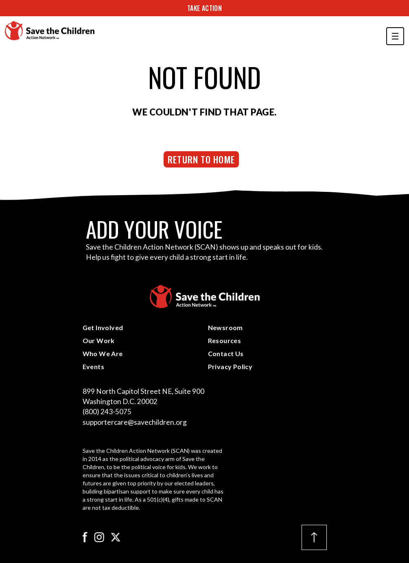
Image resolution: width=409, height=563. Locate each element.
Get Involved (103, 327)
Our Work (99, 340)
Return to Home (201, 159)
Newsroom (225, 327)
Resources (224, 340)
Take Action (204, 8)
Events (93, 366)
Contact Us (226, 353)
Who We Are (103, 353)
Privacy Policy (230, 366)
